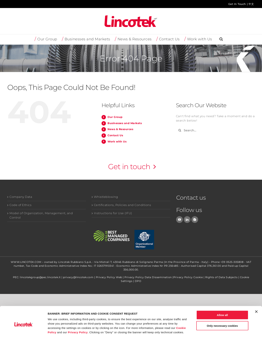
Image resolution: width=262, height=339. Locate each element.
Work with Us (117, 141)
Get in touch (129, 166)
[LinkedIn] (187, 219)
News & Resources (120, 129)
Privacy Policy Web (109, 277)
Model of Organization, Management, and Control (41, 215)
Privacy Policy (78, 317)
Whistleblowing (106, 197)
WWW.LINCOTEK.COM (26, 262)
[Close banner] (256, 296)
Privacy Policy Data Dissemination (148, 277)
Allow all (222, 299)
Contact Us (115, 135)
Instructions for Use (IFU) (113, 213)
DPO (138, 281)
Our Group (115, 117)
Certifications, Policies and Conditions (122, 205)
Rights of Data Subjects (221, 277)
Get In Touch (237, 4)
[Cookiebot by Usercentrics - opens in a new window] (23, 332)
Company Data (20, 197)
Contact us (191, 197)
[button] (221, 39)
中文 (251, 4)
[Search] (180, 130)
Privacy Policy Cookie (188, 277)
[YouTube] (179, 219)
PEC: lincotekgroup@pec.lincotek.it (37, 277)
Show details (190, 331)
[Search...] (215, 130)
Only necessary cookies (222, 310)
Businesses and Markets (125, 123)
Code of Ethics (20, 205)
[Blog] (194, 219)
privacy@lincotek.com (78, 277)
